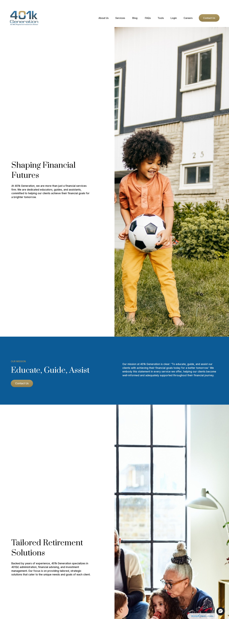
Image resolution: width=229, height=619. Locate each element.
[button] (103, 9)
